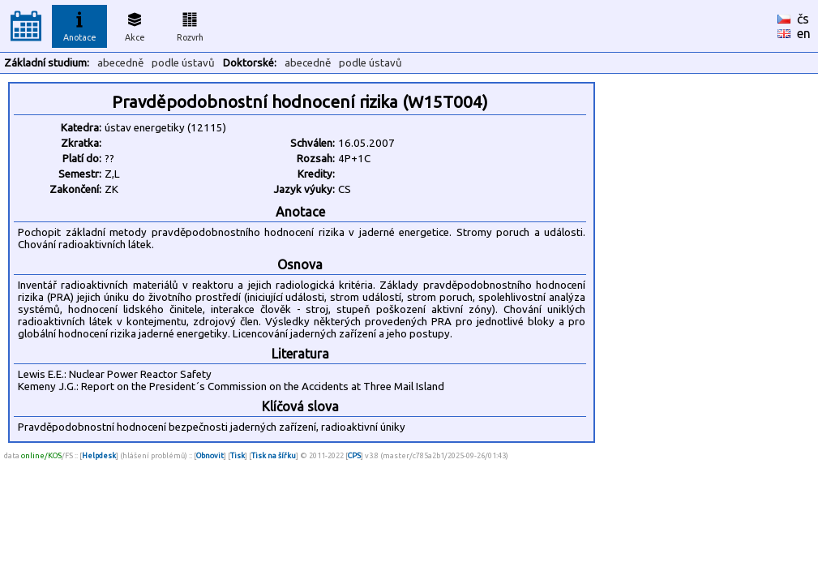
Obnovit (210, 455)
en (804, 33)
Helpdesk (99, 455)
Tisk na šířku (273, 455)
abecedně (120, 63)
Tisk (237, 455)
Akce (135, 24)
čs (803, 18)
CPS (354, 455)
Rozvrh (190, 24)
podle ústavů (183, 63)
